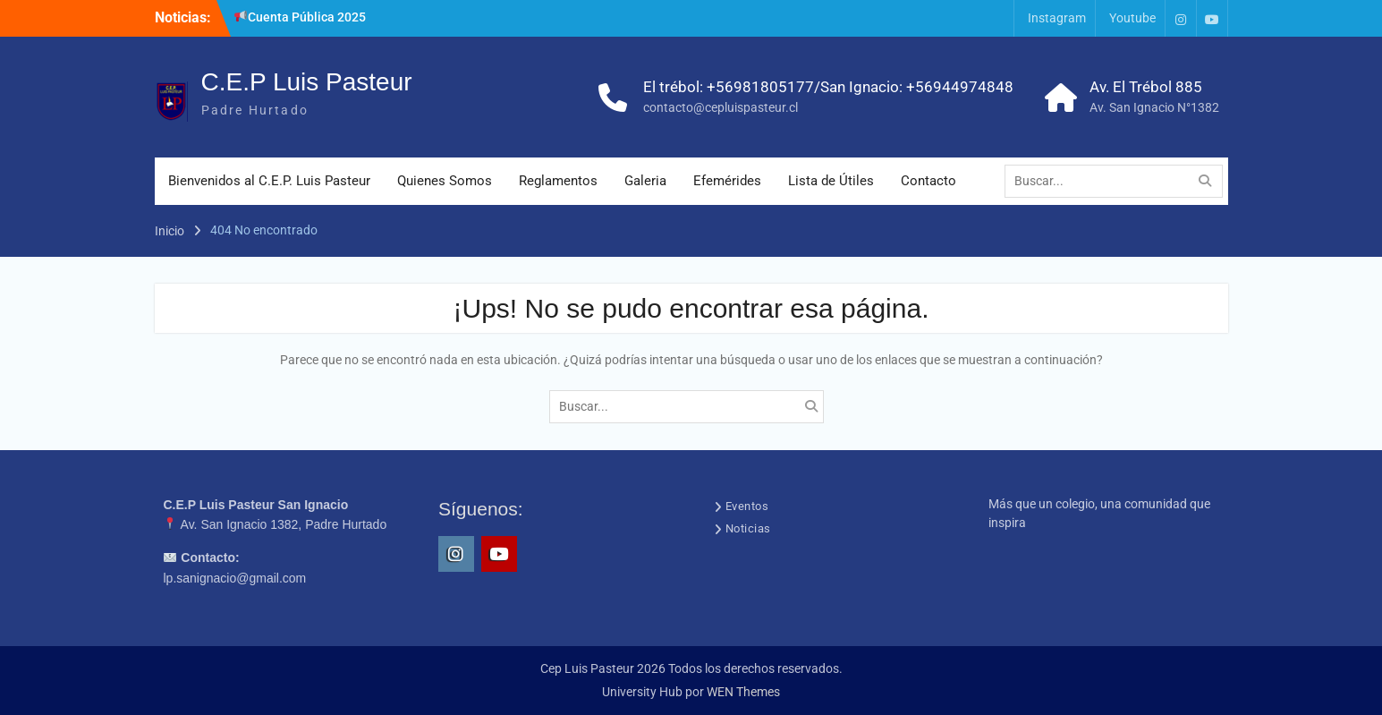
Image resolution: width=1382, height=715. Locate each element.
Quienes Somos (444, 181)
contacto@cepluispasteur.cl (720, 107)
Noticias (748, 528)
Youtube (1132, 18)
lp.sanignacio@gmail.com (235, 578)
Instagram (1057, 18)
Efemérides (727, 181)
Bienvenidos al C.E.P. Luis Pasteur (269, 181)
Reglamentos (558, 181)
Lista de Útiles (831, 181)
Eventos (747, 506)
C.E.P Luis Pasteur (306, 82)
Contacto (928, 181)
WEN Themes (743, 692)
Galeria (645, 181)
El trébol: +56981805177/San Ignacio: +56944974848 (828, 87)
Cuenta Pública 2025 (300, 17)
